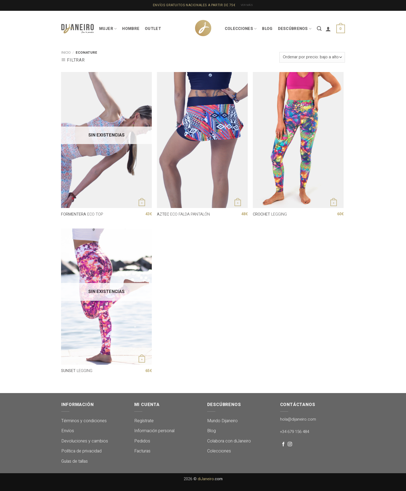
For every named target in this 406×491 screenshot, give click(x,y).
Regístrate (144, 421)
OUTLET (153, 29)
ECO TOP (82, 214)
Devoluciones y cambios (84, 441)
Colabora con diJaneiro (229, 441)
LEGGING (270, 214)
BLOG (267, 29)
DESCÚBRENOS (295, 29)
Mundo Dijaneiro (222, 421)
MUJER (108, 29)
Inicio (66, 52)
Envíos (67, 431)
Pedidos (142, 441)
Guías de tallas (74, 461)
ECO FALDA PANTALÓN (183, 214)
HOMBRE (130, 29)
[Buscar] (319, 28)
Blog (211, 431)
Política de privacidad (81, 451)
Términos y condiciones (84, 421)
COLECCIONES (241, 29)
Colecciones (219, 451)
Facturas (142, 451)
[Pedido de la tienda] (312, 57)
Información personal (154, 431)
